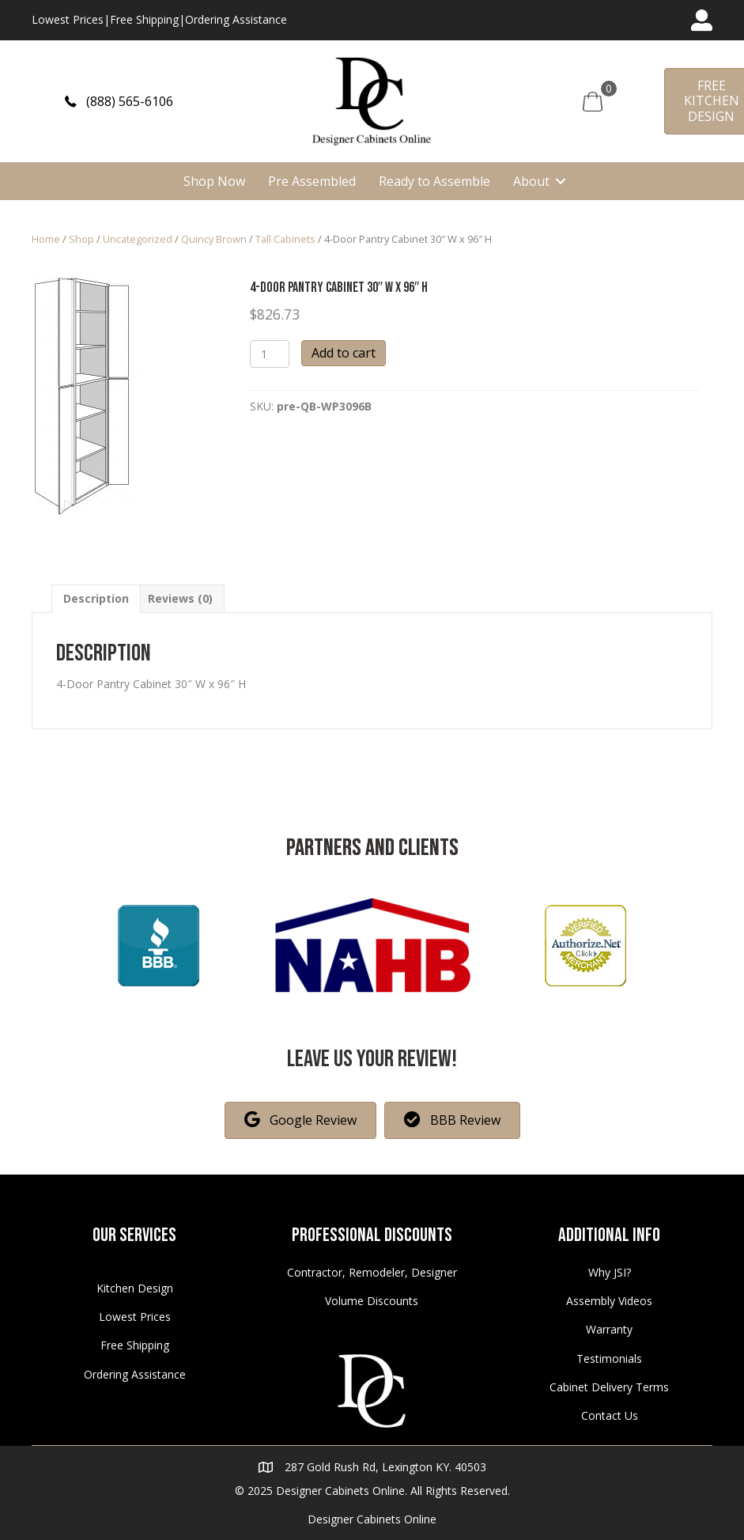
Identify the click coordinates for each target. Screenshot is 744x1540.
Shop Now (214, 181)
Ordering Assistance (236, 19)
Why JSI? (609, 1272)
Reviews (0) (180, 598)
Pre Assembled (312, 181)
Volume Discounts (371, 1300)
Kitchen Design (134, 1288)
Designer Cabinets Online (372, 1519)
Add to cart (344, 352)
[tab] (96, 598)
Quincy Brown (214, 239)
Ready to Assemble (434, 181)
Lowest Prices (68, 19)
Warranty (609, 1329)
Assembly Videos (609, 1300)
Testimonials (609, 1358)
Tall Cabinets (285, 239)
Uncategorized (137, 239)
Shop (81, 239)
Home (46, 239)
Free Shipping (144, 19)
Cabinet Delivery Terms (609, 1386)
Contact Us (609, 1415)
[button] (119, 102)
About (531, 181)
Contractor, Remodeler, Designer (372, 1272)
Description (96, 598)
